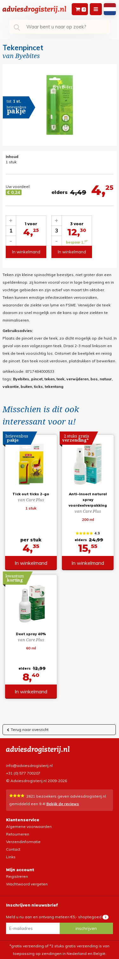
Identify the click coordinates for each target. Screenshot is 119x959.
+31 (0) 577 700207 (23, 773)
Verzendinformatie (23, 841)
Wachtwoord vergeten (27, 884)
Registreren (17, 876)
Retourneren (17, 834)
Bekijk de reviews (62, 803)
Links (11, 856)
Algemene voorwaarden (29, 826)
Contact (13, 849)
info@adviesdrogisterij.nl (29, 765)
